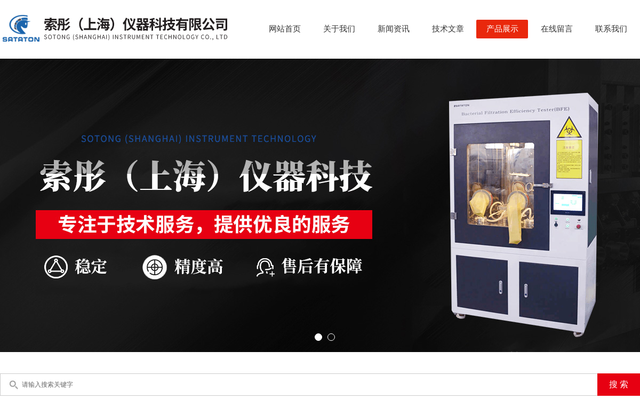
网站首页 (285, 29)
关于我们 (339, 29)
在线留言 (557, 29)
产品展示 (502, 29)
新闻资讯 (394, 29)
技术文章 (448, 29)
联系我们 (611, 29)
